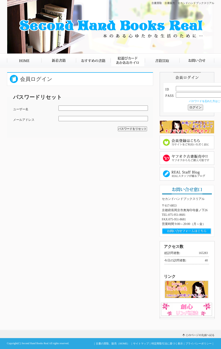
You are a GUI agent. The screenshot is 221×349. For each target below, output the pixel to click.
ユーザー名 (20, 109)
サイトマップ (141, 343)
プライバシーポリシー (198, 343)
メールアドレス (23, 119)
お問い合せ (196, 61)
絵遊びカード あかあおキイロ (127, 61)
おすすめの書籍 (93, 61)
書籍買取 (162, 61)
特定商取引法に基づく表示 (167, 343)
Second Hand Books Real (35, 343)
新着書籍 (58, 61)
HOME (24, 61)
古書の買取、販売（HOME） (113, 343)
